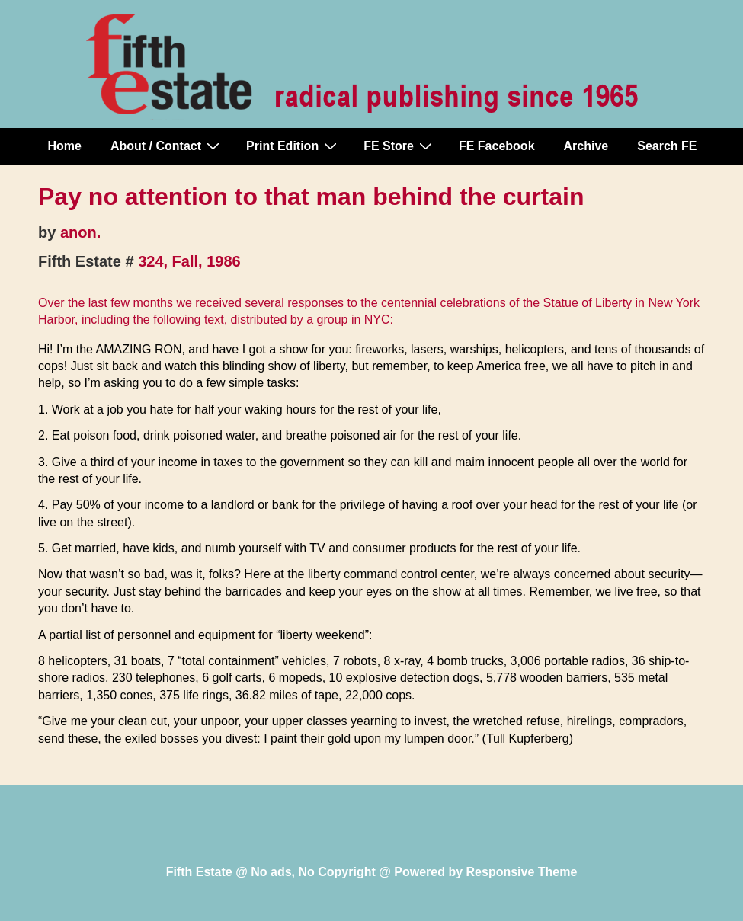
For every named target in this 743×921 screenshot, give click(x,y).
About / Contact (166, 145)
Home (65, 145)
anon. (80, 232)
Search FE (667, 145)
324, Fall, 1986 (189, 261)
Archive (586, 145)
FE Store (399, 145)
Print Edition (293, 145)
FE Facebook (497, 145)
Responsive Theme (522, 871)
